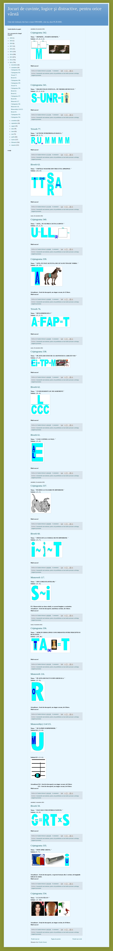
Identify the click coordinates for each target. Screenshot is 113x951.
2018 (11, 43)
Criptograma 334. (39, 893)
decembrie (14, 65)
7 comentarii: (55, 70)
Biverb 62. (35, 387)
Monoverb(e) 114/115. (41, 724)
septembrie (14, 123)
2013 (11, 57)
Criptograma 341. (39, 85)
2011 (11, 62)
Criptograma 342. (39, 32)
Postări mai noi (35, 939)
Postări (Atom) (43, 942)
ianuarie (13, 145)
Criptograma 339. (39, 259)
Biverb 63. (35, 164)
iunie (12, 131)
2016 (11, 49)
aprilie (13, 137)
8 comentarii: (55, 883)
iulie (12, 128)
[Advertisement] (56, 80)
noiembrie (14, 67)
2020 (11, 38)
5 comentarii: (55, 377)
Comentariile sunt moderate (42, 73)
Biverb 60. (35, 533)
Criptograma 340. (39, 219)
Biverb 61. (35, 435)
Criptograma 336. (39, 628)
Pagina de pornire (56, 939)
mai (12, 134)
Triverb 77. (36, 129)
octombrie (14, 120)
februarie (13, 142)
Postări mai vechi (77, 939)
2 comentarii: (55, 425)
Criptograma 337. (39, 485)
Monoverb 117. (38, 577)
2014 (11, 54)
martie (13, 139)
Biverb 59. (35, 806)
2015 (11, 51)
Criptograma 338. (39, 351)
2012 (11, 60)
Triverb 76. (36, 309)
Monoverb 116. (38, 674)
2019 (11, 40)
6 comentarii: (55, 154)
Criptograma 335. (39, 845)
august (13, 126)
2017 (11, 46)
